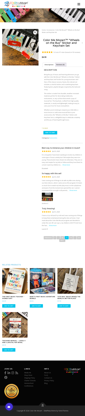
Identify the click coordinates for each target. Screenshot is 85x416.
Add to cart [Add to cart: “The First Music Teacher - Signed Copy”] (8, 306)
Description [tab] (49, 65)
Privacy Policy (49, 380)
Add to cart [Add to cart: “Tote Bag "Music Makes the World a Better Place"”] (64, 306)
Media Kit (27, 373)
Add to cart (50, 133)
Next (62, 240)
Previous (48, 238)
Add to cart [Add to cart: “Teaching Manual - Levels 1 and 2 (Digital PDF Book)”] (8, 350)
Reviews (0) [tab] (60, 65)
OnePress (47, 411)
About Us (47, 373)
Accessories (50, 30)
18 (71, 237)
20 (79, 237)
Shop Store (28, 375)
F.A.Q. (46, 375)
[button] (35, 32)
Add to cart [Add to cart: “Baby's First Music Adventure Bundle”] (36, 306)
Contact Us (48, 378)
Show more (66, 165)
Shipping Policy (29, 378)
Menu (79, 4)
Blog (45, 383)
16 (62, 237)
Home (44, 30)
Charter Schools (30, 380)
